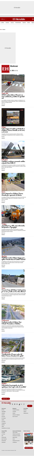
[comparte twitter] (17, 70)
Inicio (1, 29)
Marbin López (3, 233)
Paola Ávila (3, 136)
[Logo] (19, 19)
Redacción (3, 329)
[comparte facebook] (13, 70)
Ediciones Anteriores (29, 448)
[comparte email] (15, 70)
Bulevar (4, 29)
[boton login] (33, 19)
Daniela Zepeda (4, 360)
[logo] (17, 403)
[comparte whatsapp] (11, 70)
